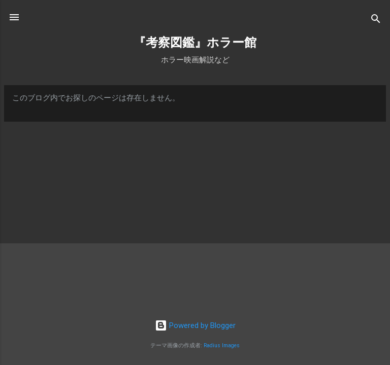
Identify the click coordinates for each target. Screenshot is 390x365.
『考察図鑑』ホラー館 (195, 42)
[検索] (376, 20)
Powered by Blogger (195, 325)
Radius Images (222, 345)
